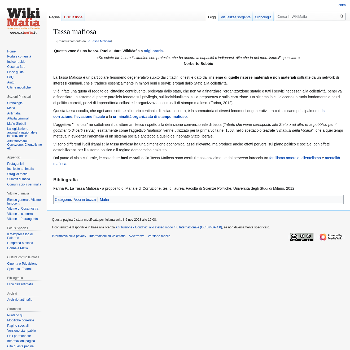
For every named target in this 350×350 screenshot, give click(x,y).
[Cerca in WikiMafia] (311, 16)
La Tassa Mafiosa (99, 41)
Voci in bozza (85, 199)
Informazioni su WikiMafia (107, 236)
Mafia (104, 199)
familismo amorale (284, 158)
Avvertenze (137, 236)
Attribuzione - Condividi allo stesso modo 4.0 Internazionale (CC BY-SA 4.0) (169, 227)
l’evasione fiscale (89, 116)
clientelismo (311, 158)
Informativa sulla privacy (69, 236)
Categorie (63, 199)
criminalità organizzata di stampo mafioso (150, 116)
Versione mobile (159, 236)
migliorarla (153, 51)
